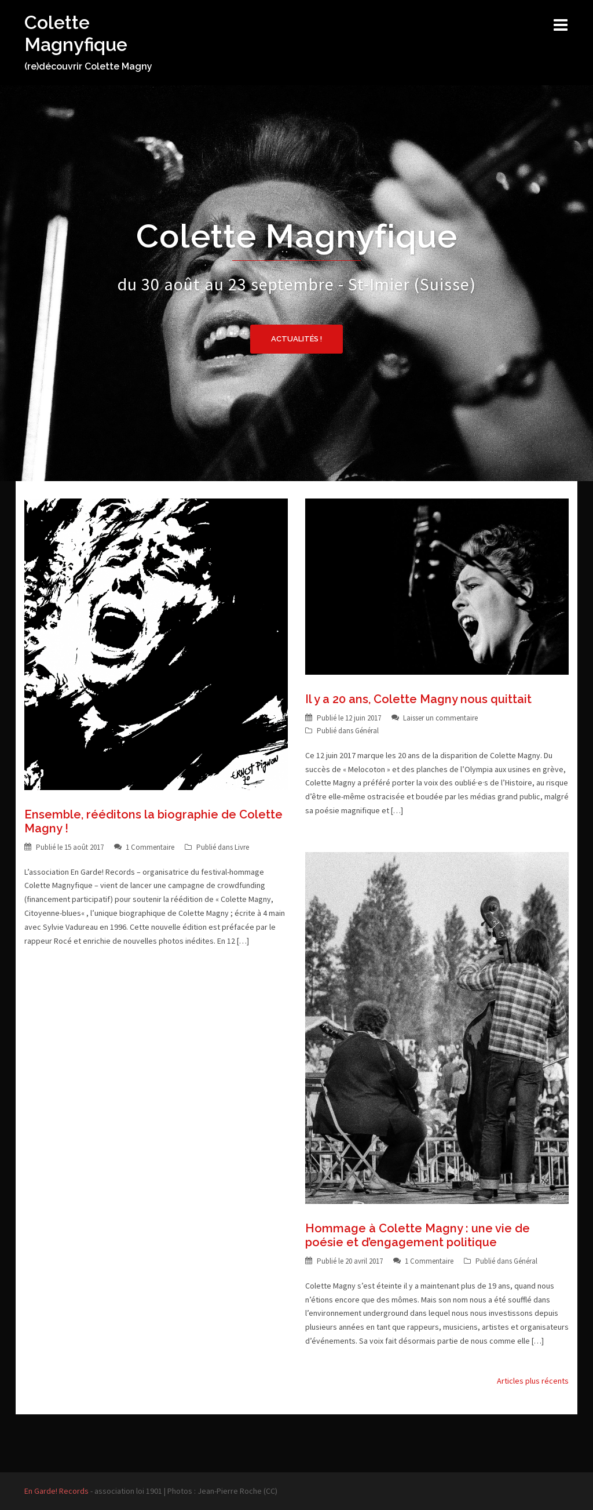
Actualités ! (296, 338)
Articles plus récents (533, 1381)
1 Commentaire (150, 847)
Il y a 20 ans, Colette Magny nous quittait (418, 699)
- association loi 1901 (125, 1491)
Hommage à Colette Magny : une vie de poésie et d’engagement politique (417, 1235)
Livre (242, 847)
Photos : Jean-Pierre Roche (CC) (222, 1491)
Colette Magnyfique (75, 33)
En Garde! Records (56, 1491)
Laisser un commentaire (440, 718)
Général (367, 731)
